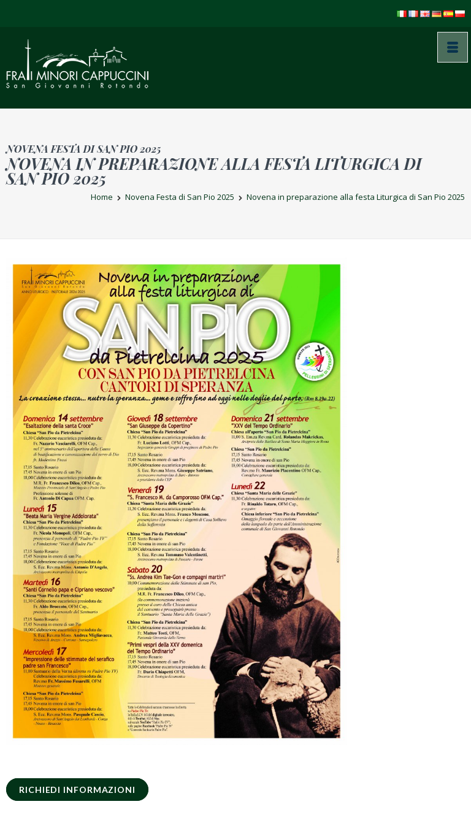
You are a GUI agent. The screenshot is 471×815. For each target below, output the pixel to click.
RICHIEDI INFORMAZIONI (77, 789)
